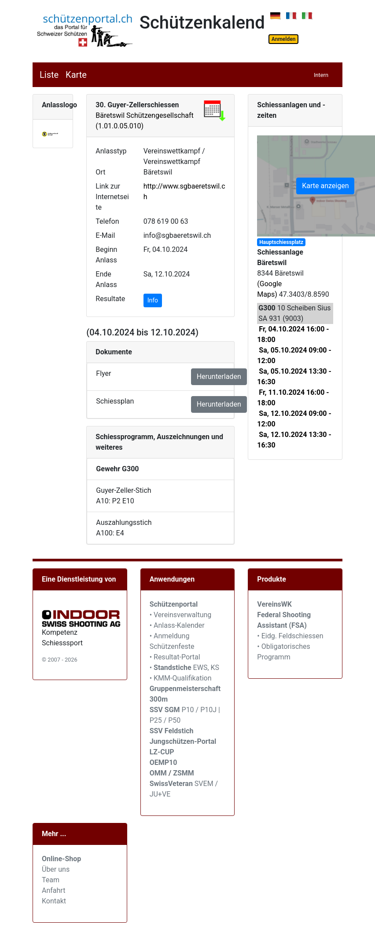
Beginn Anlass (106, 254)
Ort (100, 172)
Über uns (56, 869)
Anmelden (284, 39)
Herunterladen (219, 376)
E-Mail (105, 235)
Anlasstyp (111, 151)
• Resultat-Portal (175, 657)
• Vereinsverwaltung (181, 615)
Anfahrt (53, 890)
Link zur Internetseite (112, 196)
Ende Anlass (106, 279)
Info (152, 300)
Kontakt (54, 901)
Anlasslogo (59, 105)
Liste (49, 74)
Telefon (107, 221)
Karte (76, 74)
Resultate (110, 299)
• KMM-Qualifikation (181, 678)
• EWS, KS (184, 667)
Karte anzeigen (325, 186)
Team (50, 880)
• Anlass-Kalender (177, 625)
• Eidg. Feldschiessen (290, 636)
